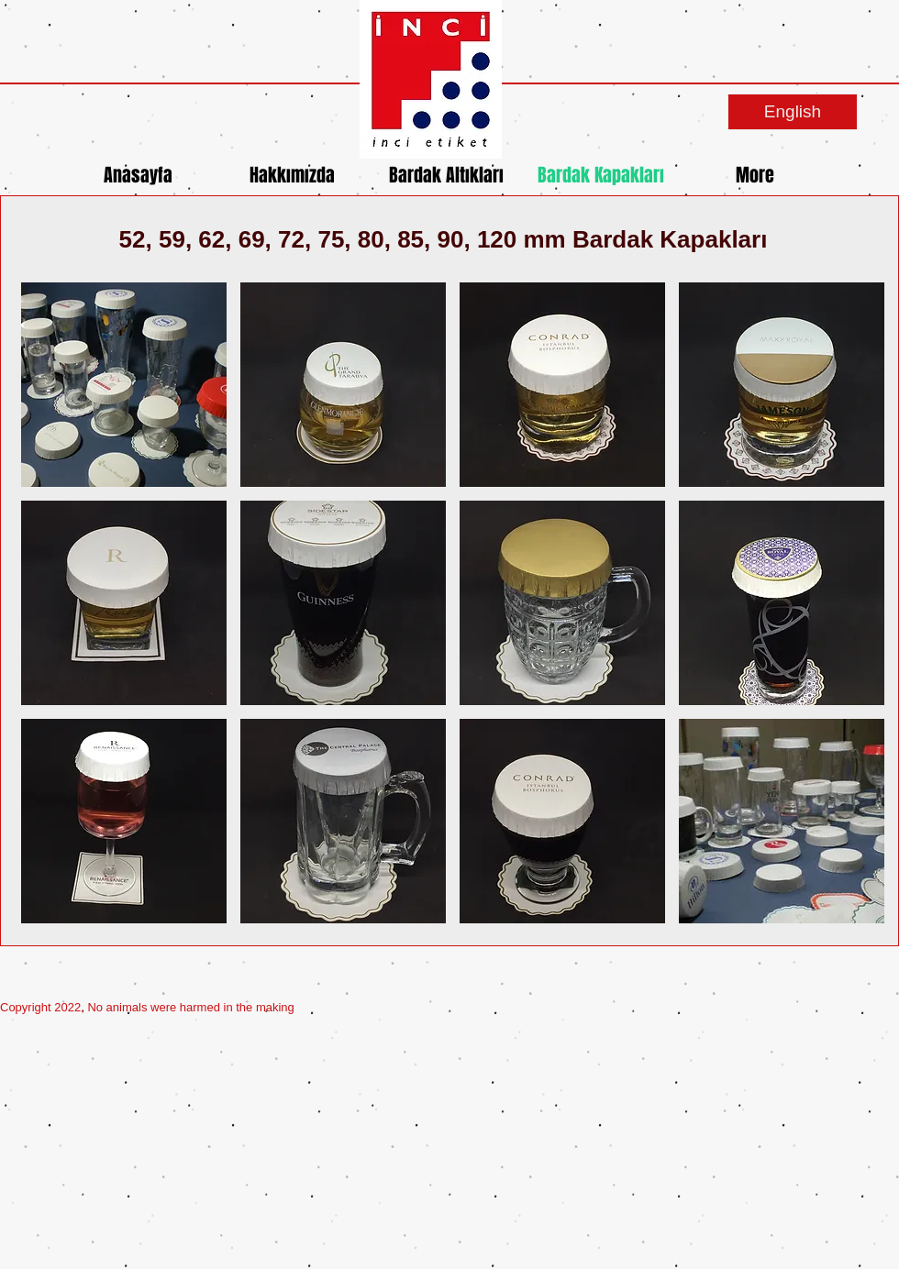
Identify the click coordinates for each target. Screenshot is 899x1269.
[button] (124, 384)
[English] (792, 112)
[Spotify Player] (733, 1002)
